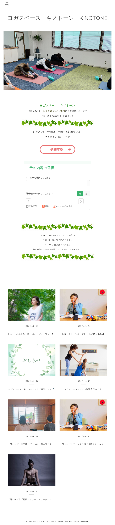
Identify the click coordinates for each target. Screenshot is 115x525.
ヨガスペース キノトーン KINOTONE (57, 18)
